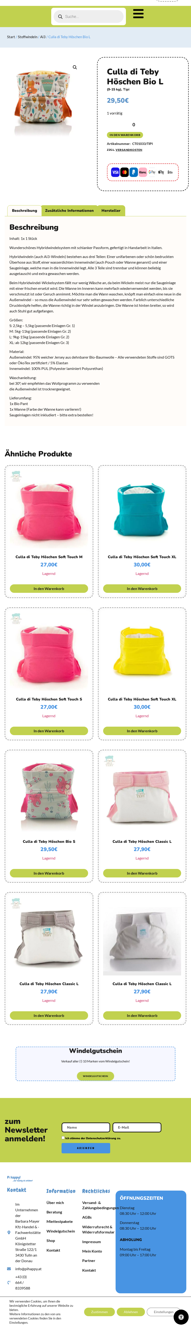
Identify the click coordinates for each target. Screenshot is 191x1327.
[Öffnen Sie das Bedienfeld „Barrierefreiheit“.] (181, 1317)
